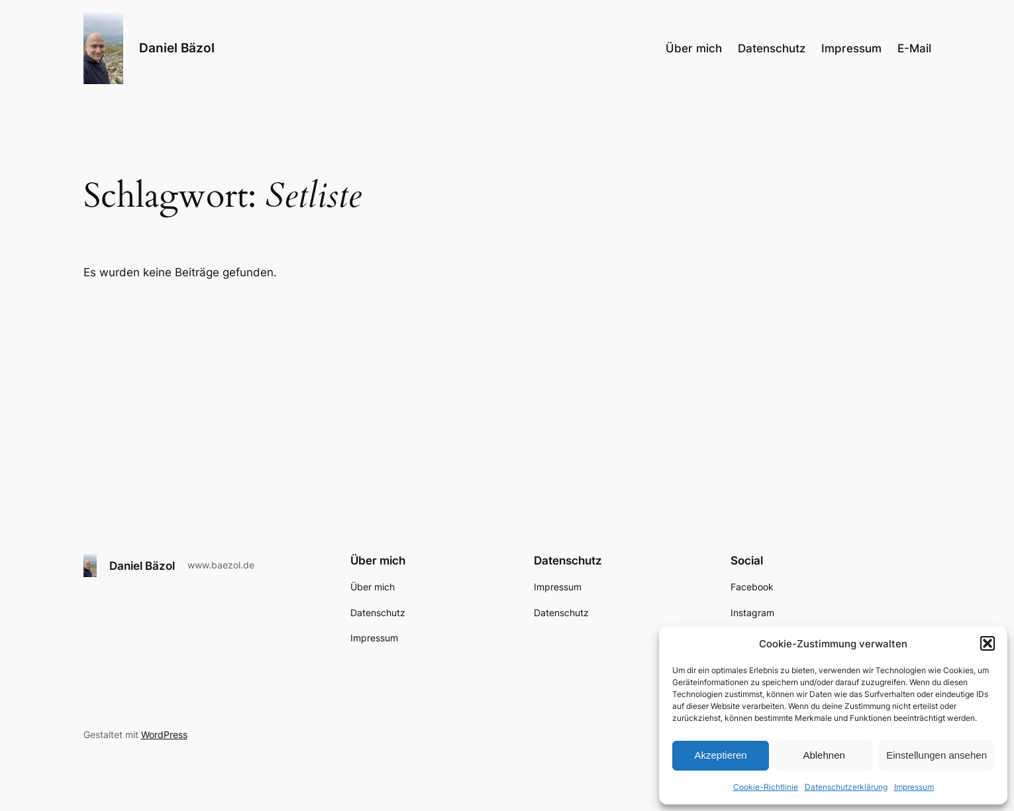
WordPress (164, 734)
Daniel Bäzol (177, 48)
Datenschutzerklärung (846, 787)
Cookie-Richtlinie (765, 787)
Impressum (914, 787)
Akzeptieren (720, 755)
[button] (987, 643)
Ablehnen (823, 755)
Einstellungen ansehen (936, 755)
